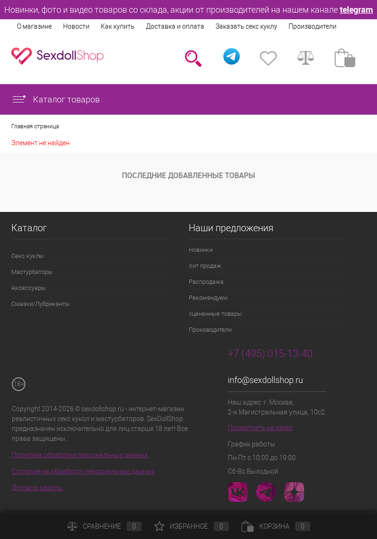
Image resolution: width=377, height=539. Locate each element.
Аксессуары (28, 287)
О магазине (34, 26)
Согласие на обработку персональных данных (83, 471)
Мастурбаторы (32, 271)
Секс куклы (27, 255)
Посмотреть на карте (260, 427)
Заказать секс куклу (246, 26)
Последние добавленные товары (188, 175)
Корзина (275, 526)
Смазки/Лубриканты (40, 303)
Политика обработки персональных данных (80, 455)
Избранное (191, 526)
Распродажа (206, 281)
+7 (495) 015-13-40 (270, 354)
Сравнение (104, 526)
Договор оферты (37, 488)
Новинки (201, 249)
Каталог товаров (55, 99)
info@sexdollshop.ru (265, 380)
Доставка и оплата (175, 26)
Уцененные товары (215, 313)
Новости (76, 26)
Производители (313, 26)
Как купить (118, 26)
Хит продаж (205, 265)
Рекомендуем (208, 297)
